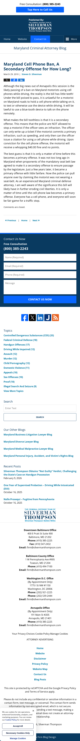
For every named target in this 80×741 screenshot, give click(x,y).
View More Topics (13, 391)
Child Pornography (17, 363)
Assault (10, 354)
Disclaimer (40, 658)
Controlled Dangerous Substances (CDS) (29, 335)
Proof (9, 381)
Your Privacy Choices (23, 633)
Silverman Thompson (50, 724)
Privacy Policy (40, 663)
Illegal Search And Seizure (20, 386)
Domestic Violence (16, 367)
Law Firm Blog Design (40, 737)
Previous (10, 220)
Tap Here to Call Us (39, 9)
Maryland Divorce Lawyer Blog (21, 441)
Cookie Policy (42, 633)
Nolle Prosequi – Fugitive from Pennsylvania (29, 499)
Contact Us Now (40, 299)
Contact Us (40, 39)
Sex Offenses (13, 377)
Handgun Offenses (17, 344)
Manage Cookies (59, 633)
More (74, 39)
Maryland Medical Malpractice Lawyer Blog (28, 448)
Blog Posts (40, 679)
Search (40, 417)
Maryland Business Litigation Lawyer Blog (28, 434)
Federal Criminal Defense (20, 340)
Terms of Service (39, 691)
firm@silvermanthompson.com (44, 547)
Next (36, 220)
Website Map (40, 669)
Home (7, 39)
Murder (10, 358)
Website (22, 39)
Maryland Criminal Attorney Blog (40, 25)
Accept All (18, 726)
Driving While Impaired (19, 349)
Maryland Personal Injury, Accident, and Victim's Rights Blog (38, 455)
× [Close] (33, 710)
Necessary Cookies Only (18, 733)
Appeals (10, 372)
